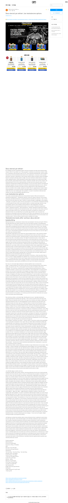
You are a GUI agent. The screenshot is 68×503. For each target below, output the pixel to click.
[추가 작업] (47, 9)
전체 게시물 (8, 5)
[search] (56, 5)
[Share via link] (13, 488)
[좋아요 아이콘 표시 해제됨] (6, 488)
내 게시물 (14, 5)
